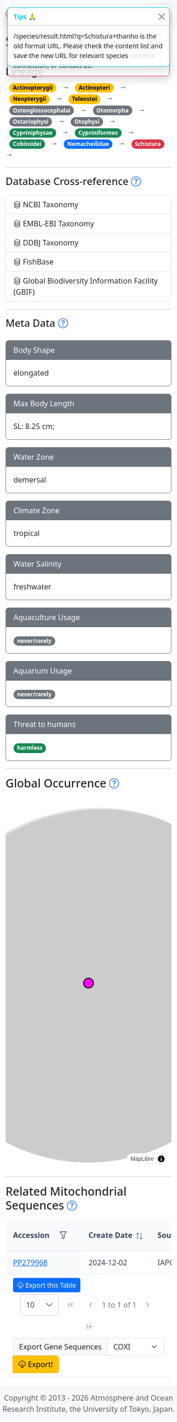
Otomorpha (113, 110)
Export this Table (46, 1285)
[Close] (161, 16)
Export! (36, 1364)
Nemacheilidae (88, 144)
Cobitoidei (27, 144)
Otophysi (86, 122)
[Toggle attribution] (161, 1158)
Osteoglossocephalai (42, 110)
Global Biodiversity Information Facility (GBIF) (85, 286)
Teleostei (84, 99)
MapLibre (142, 1159)
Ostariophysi (30, 122)
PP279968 (30, 1262)
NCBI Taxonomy (46, 204)
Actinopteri (94, 88)
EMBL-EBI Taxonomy (53, 223)
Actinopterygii (33, 88)
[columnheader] (115, 1235)
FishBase (33, 262)
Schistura (148, 144)
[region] (88, 983)
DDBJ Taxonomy (46, 243)
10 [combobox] (30, 1305)
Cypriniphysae (32, 133)
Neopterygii (29, 99)
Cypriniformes (98, 133)
